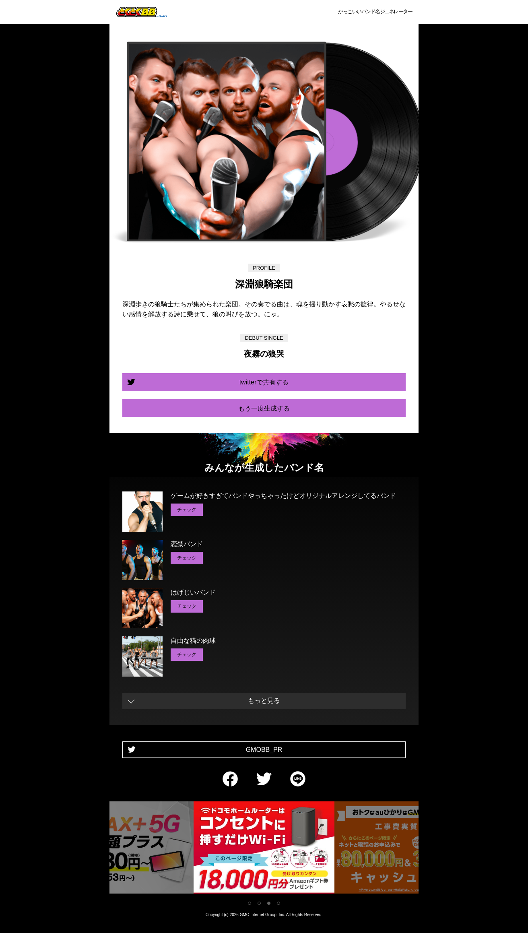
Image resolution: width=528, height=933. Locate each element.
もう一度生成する (264, 408)
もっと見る (264, 700)
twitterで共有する (264, 382)
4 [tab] (278, 903)
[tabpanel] (264, 849)
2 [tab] (259, 903)
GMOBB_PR (264, 749)
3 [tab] (269, 903)
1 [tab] (249, 903)
